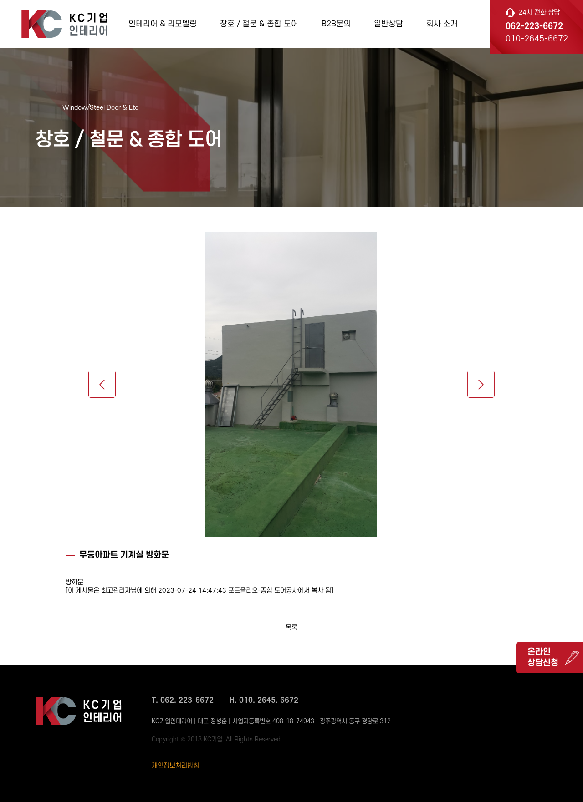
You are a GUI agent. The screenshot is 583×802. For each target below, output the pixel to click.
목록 (291, 628)
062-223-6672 (534, 26)
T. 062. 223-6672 (183, 700)
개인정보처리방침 (175, 766)
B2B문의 (336, 24)
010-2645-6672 (537, 39)
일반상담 (388, 24)
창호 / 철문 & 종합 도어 (259, 24)
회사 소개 (442, 24)
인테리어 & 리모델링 (162, 24)
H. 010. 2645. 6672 (264, 700)
